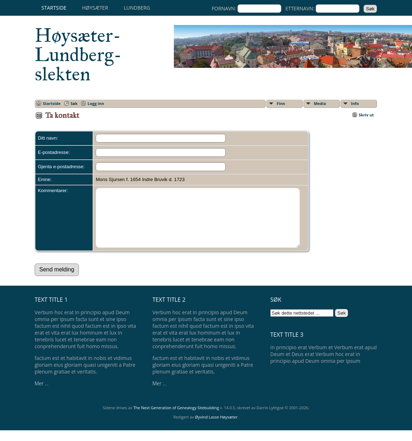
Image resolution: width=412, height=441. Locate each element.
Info (355, 103)
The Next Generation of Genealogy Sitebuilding (176, 418)
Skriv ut (366, 114)
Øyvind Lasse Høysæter (216, 427)
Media (320, 103)
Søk (74, 103)
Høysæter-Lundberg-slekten (78, 55)
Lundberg (137, 7)
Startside (53, 7)
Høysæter (95, 7)
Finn (281, 103)
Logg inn (95, 103)
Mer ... (42, 394)
